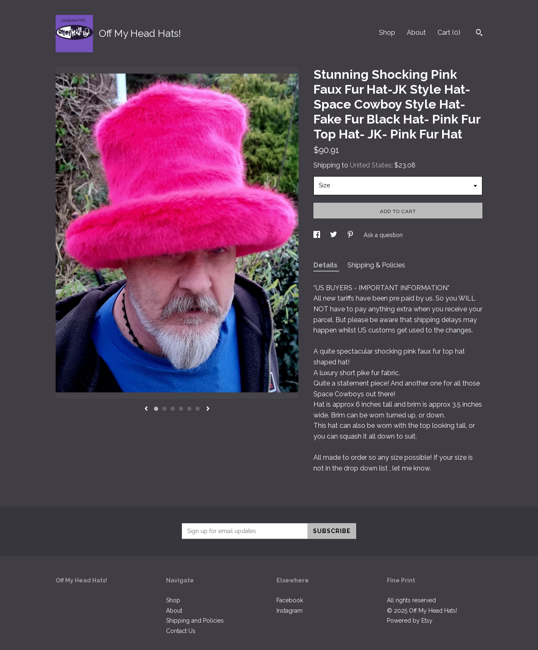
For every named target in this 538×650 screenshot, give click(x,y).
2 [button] (164, 409)
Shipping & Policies (376, 265)
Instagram (289, 610)
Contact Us (181, 631)
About (416, 32)
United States (370, 165)
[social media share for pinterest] (351, 235)
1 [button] (156, 409)
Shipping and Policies (195, 620)
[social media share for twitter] (334, 235)
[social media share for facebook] (317, 235)
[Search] (479, 33)
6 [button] (198, 409)
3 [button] (173, 409)
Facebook (289, 600)
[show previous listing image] (146, 409)
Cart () (449, 32)
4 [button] (181, 409)
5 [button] (189, 409)
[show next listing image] (208, 409)
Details (326, 265)
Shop (387, 32)
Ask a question (383, 235)
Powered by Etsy (410, 620)
